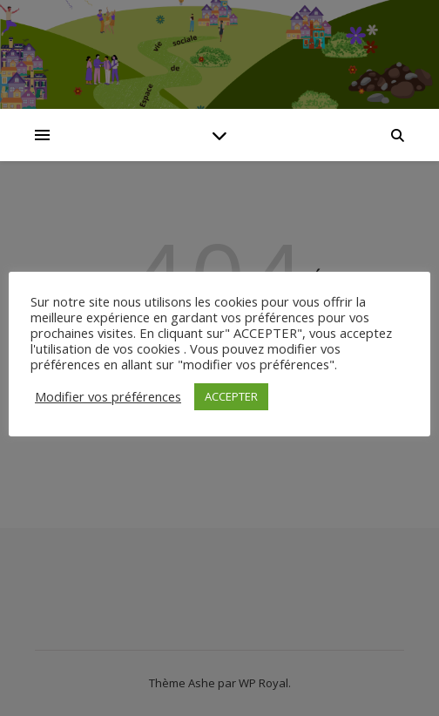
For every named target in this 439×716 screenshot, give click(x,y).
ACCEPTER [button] (231, 396)
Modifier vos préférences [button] (108, 396)
